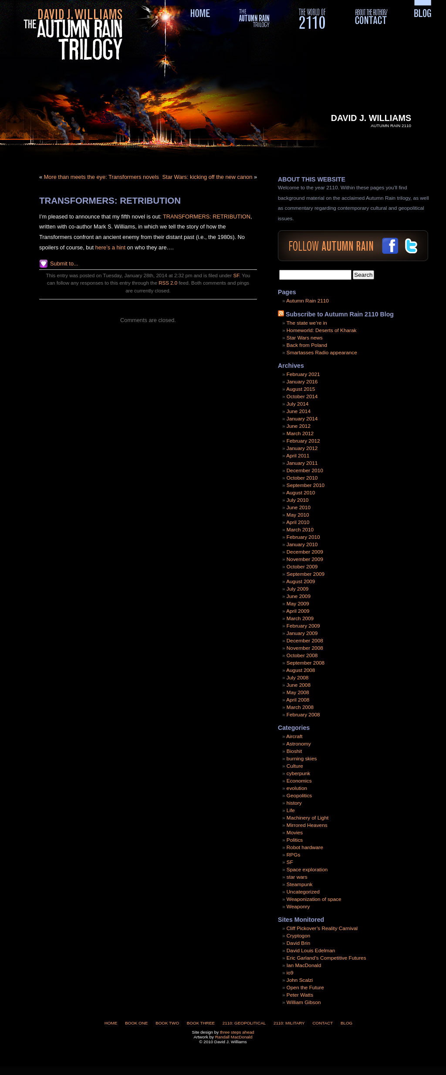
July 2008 (298, 678)
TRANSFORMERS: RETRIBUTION (110, 200)
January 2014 (302, 419)
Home (111, 1023)
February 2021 (303, 374)
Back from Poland (307, 345)
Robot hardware (305, 847)
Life (291, 810)
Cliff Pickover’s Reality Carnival (322, 928)
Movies (295, 833)
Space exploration (307, 870)
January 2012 (302, 448)
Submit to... (64, 263)
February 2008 (303, 715)
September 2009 (305, 574)
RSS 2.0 (168, 283)
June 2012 (299, 426)
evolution (297, 788)
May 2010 (298, 515)
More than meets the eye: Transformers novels (101, 177)
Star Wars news (305, 338)
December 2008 (305, 641)
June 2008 (299, 685)
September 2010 (305, 485)
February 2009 (303, 626)
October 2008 (302, 655)
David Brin (298, 943)
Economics (299, 781)
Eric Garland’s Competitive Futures (326, 958)
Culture (295, 766)
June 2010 (299, 507)
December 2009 (305, 552)
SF (236, 275)
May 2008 (298, 692)
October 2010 (302, 478)
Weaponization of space (314, 899)
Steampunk (300, 884)
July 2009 (298, 589)
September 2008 (305, 663)
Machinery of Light (307, 818)
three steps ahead (237, 1032)
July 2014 (298, 404)
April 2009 (297, 611)
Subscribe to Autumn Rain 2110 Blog (340, 314)
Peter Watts (300, 995)
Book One (136, 1023)
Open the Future (305, 987)
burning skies (302, 759)
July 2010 (298, 500)
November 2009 (305, 559)
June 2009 (299, 596)
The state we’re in (307, 323)
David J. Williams (371, 118)
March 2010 (300, 530)
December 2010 (305, 470)
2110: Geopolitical (244, 1023)
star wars (297, 877)
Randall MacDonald (234, 1037)
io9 (290, 973)
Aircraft (294, 736)
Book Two (167, 1023)
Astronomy (298, 744)
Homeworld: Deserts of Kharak (322, 330)
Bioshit (294, 751)
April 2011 (297, 456)
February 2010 (303, 537)
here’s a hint (111, 247)
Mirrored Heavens (307, 825)
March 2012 (300, 433)
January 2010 (302, 544)
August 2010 (300, 493)
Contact (322, 1023)
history (294, 803)
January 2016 (302, 382)
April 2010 (297, 522)
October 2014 (302, 396)
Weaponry (298, 907)
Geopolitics (299, 796)
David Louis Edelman (311, 950)
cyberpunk (298, 773)
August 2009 (300, 581)
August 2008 (300, 670)
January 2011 (302, 463)
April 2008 (297, 700)
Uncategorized (303, 892)
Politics (295, 840)
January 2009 (302, 633)
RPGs (293, 855)
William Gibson (304, 1002)
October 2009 (302, 567)
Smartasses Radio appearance (322, 352)
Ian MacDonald (304, 965)
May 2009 (298, 604)
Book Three (201, 1023)
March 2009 (300, 618)
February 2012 (303, 441)
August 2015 (300, 389)
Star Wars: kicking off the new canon (207, 177)
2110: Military (289, 1023)
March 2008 (300, 707)
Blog (346, 1023)
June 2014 (299, 411)
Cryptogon (298, 936)
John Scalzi (300, 980)
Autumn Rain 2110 (307, 301)
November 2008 (305, 648)
